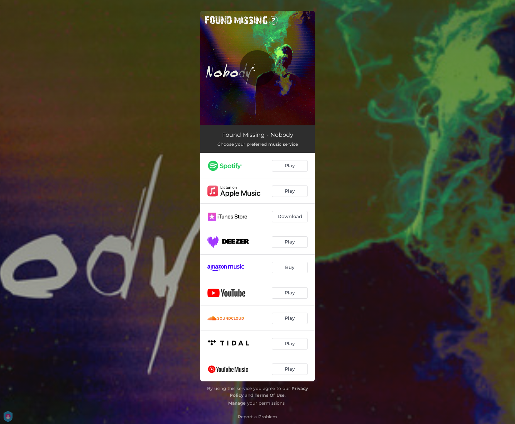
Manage (237, 403)
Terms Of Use (270, 395)
